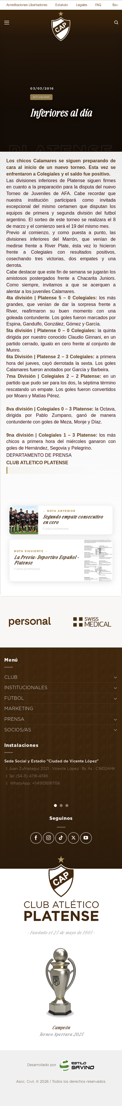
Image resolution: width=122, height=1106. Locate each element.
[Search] (116, 22)
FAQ (98, 5)
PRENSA (14, 719)
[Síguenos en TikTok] (61, 838)
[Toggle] (115, 677)
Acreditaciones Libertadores (26, 5)
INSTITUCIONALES (25, 687)
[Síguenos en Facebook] (36, 838)
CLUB (11, 677)
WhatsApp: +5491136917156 (32, 783)
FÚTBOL (14, 698)
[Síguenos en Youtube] (86, 838)
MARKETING (18, 708)
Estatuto (61, 5)
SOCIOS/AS (17, 730)
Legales (81, 5)
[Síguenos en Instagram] (48, 838)
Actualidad (41, 97)
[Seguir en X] (73, 838)
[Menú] (7, 23)
